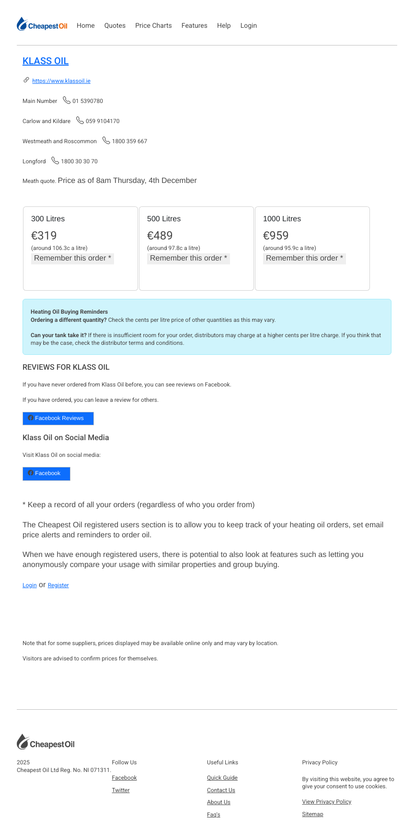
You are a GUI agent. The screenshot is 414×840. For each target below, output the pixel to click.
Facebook (44, 473)
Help (224, 26)
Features (194, 26)
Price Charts (153, 26)
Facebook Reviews (56, 418)
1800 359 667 (129, 141)
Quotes (115, 26)
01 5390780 (87, 101)
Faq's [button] (213, 814)
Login (249, 26)
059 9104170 (102, 121)
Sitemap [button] (312, 814)
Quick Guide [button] (222, 777)
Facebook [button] (124, 777)
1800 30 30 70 (79, 161)
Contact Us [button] (221, 790)
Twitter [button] (121, 790)
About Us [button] (218, 802)
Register (58, 585)
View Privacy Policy (327, 801)
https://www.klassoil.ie (61, 81)
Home (86, 26)
